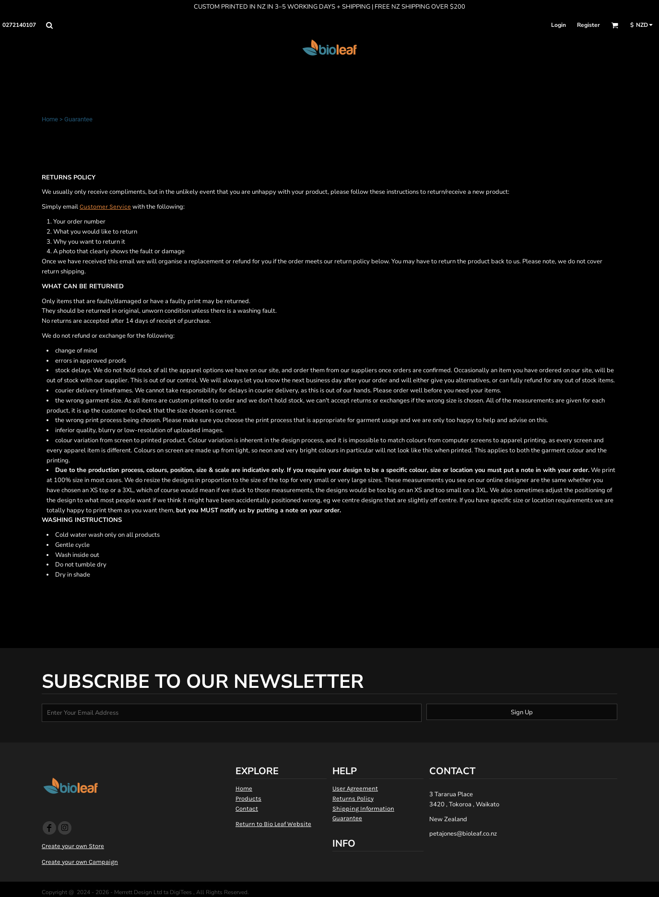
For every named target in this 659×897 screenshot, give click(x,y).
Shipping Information (363, 808)
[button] (49, 25)
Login (558, 25)
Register (588, 25)
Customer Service (105, 206)
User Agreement (355, 788)
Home (50, 119)
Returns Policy (353, 798)
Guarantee (347, 818)
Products (248, 798)
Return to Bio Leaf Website (273, 823)
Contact (246, 808)
